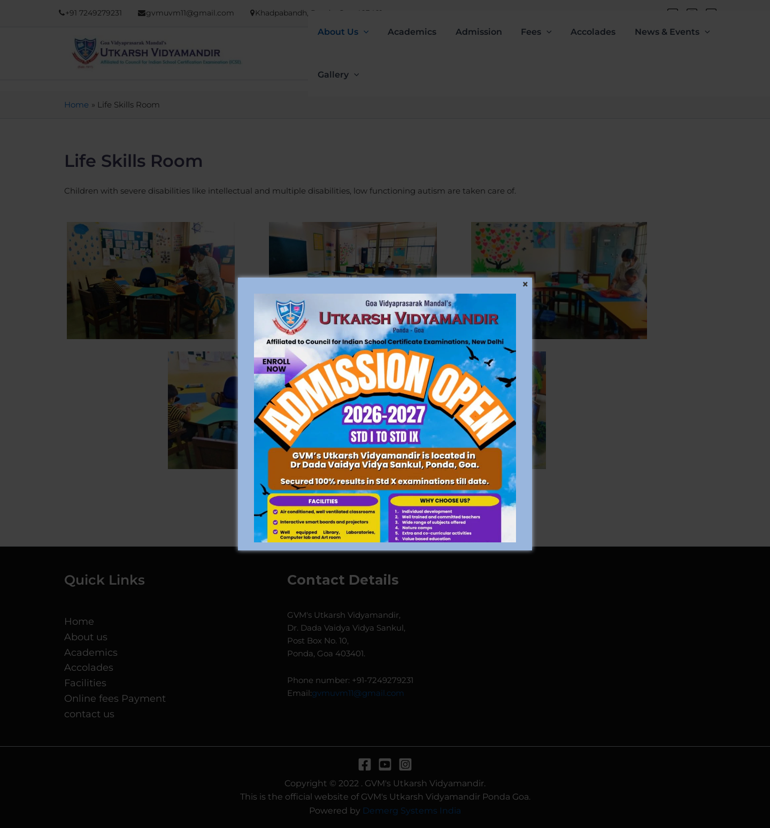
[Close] (525, 285)
